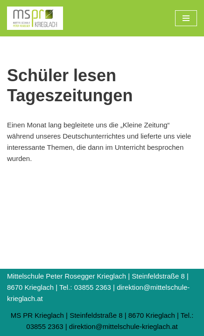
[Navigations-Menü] (186, 18)
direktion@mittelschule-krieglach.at (123, 326)
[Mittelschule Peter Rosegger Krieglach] (35, 18)
